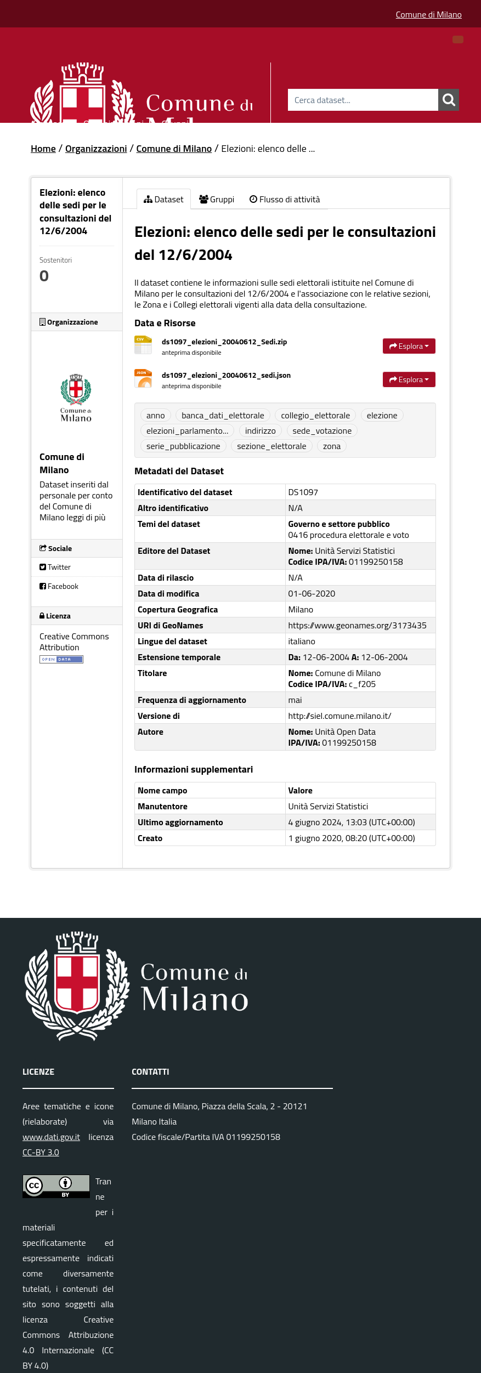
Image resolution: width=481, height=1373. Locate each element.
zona (332, 445)
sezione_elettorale (271, 445)
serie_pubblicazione (183, 445)
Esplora (409, 345)
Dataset (49, 122)
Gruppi (175, 122)
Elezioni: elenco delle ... (268, 148)
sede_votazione (322, 430)
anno (155, 415)
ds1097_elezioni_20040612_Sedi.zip (224, 341)
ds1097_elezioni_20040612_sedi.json (226, 375)
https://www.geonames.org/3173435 (357, 625)
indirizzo (260, 430)
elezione (382, 415)
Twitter (55, 566)
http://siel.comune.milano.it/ (340, 715)
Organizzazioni (113, 122)
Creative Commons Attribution (74, 641)
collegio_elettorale (315, 415)
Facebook (58, 586)
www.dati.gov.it (51, 1136)
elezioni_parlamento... (187, 430)
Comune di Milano (429, 14)
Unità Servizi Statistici (328, 806)
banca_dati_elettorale (223, 415)
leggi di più (85, 517)
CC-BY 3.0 (40, 1152)
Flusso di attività (285, 199)
